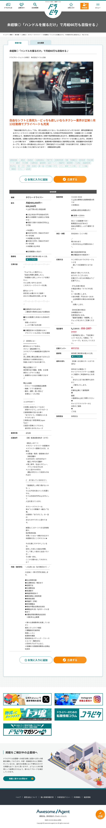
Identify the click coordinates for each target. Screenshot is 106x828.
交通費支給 (34, 163)
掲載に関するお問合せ (21, 778)
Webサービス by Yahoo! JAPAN (53, 820)
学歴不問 (49, 160)
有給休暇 (90, 160)
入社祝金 (78, 163)
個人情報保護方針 (47, 797)
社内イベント (52, 163)
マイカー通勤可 (15, 163)
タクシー (21, 169)
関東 (11, 35)
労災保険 (25, 163)
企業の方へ (21, 6)
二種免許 (22, 160)
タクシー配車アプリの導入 (68, 166)
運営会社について (30, 797)
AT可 (55, 166)
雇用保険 (43, 163)
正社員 (28, 169)
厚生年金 (13, 166)
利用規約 (77, 797)
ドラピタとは (8, 6)
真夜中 (34, 166)
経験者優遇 (13, 160)
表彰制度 (82, 160)
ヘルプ (18, 797)
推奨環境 (87, 797)
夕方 (23, 166)
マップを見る (31, 259)
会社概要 (40, 43)
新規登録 (84, 6)
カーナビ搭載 (83, 166)
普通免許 (30, 160)
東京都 (17, 35)
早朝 (28, 166)
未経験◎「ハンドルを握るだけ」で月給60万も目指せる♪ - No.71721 (66, 35)
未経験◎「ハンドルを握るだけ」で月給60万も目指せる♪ (39, 50)
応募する (70, 179)
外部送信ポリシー (63, 797)
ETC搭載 (49, 166)
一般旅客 (13, 169)
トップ (5, 35)
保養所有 (62, 163)
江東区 (23, 35)
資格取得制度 (59, 160)
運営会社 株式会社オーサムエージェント (53, 816)
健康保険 (70, 163)
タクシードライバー (34, 35)
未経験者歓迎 (40, 160)
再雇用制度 (86, 163)
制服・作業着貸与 (71, 160)
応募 (100, 815)
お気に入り (71, 6)
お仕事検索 (35, 6)
